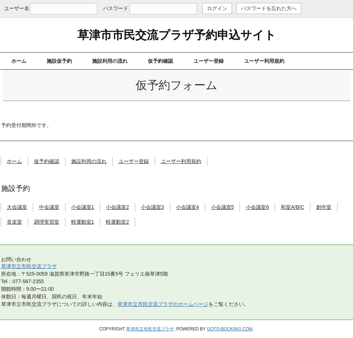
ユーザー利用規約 (264, 61)
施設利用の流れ (110, 61)
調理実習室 (46, 222)
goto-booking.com (229, 329)
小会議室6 (257, 207)
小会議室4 (187, 207)
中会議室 (49, 207)
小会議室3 (152, 207)
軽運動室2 (117, 222)
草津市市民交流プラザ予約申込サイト (176, 34)
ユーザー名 (16, 8)
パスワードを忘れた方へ (269, 8)
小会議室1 (82, 207)
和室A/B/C (292, 207)
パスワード (115, 8)
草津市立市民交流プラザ (29, 266)
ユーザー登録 (208, 61)
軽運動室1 (82, 222)
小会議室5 (222, 207)
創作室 (323, 207)
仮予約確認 (160, 61)
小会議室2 (117, 207)
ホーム (18, 61)
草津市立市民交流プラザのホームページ (162, 304)
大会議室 (17, 207)
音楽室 (14, 222)
